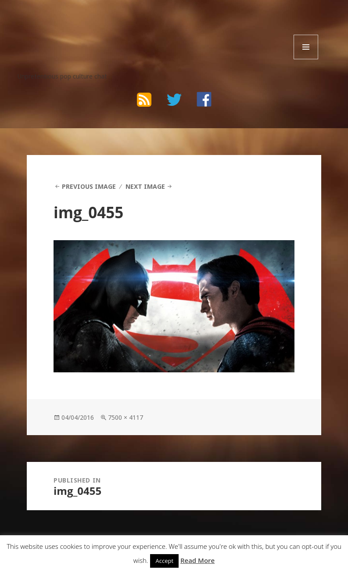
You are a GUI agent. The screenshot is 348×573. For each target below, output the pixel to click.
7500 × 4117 (125, 417)
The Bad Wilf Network (87, 26)
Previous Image (89, 186)
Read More (197, 560)
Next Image (145, 186)
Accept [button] (164, 561)
